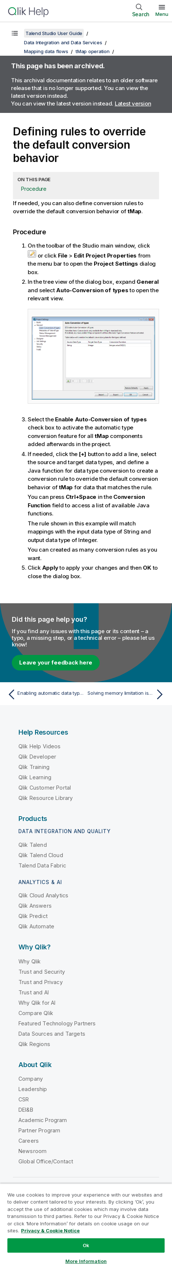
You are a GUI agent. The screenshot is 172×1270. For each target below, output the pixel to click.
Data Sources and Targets (51, 1034)
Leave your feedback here (55, 662)
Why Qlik (29, 961)
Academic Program (42, 1120)
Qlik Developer (37, 756)
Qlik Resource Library (45, 798)
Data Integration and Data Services (63, 42)
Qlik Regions (34, 1044)
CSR (23, 1099)
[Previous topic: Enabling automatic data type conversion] (45, 694)
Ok (86, 1245)
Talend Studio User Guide (53, 33)
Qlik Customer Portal (44, 787)
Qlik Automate (36, 926)
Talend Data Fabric (42, 865)
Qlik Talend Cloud (40, 855)
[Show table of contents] (14, 33)
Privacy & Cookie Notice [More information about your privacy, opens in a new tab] (50, 1230)
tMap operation (93, 51)
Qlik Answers (35, 906)
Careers (28, 1141)
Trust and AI (33, 992)
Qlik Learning (34, 777)
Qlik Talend (32, 845)
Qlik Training (33, 767)
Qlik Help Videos (39, 746)
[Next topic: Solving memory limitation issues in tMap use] (126, 694)
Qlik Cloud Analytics (43, 895)
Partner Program (39, 1130)
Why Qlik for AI (36, 1003)
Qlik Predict (33, 916)
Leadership (32, 1089)
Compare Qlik (35, 1013)
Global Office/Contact (45, 1161)
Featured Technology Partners (57, 1023)
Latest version (133, 103)
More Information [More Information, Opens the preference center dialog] (86, 1261)
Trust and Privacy (40, 982)
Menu (161, 14)
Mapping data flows (46, 51)
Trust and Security (41, 972)
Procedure (34, 189)
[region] (86, 1226)
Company (30, 1079)
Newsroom (32, 1151)
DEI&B (25, 1110)
